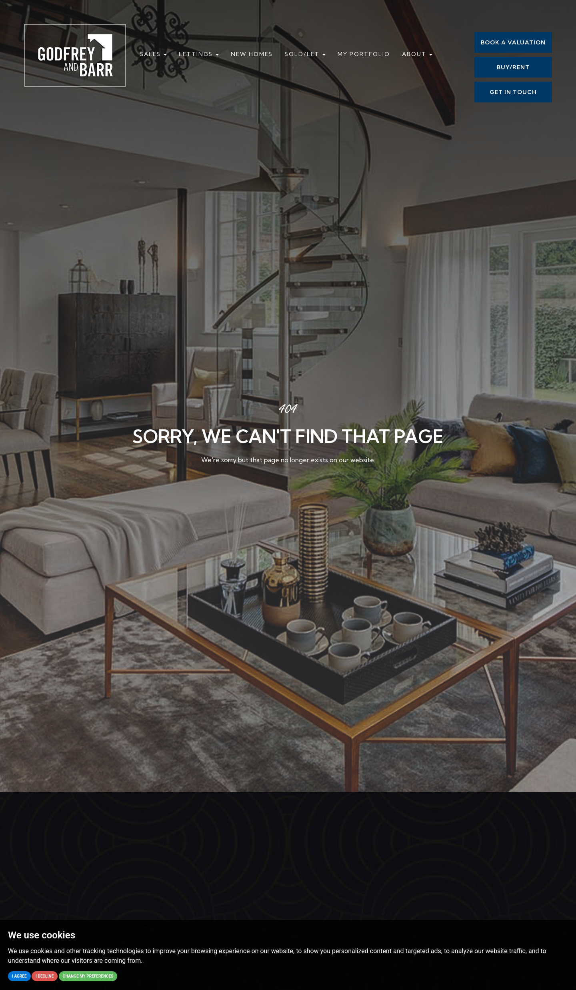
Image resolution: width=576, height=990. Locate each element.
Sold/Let (305, 54)
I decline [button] (45, 976)
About (417, 54)
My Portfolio (364, 54)
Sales (153, 54)
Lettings (199, 54)
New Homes (252, 54)
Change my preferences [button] (88, 976)
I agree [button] (19, 976)
